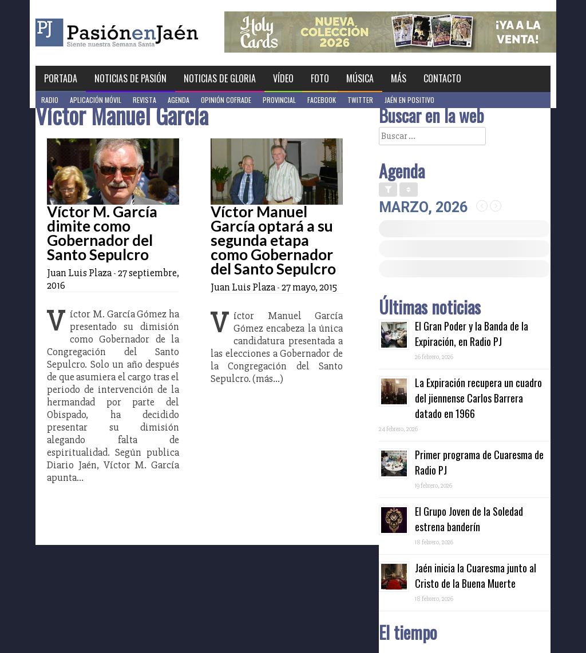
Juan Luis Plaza (79, 272)
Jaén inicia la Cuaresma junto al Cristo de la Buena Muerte (475, 575)
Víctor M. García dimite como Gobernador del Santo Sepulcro (102, 233)
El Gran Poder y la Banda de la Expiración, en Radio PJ (471, 333)
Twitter (360, 100)
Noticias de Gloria (220, 78)
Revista (144, 100)
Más (398, 78)
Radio (49, 100)
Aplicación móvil (95, 100)
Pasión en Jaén (147, 32)
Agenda (178, 100)
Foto (320, 78)
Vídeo (283, 78)
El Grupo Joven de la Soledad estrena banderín (469, 519)
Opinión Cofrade (226, 100)
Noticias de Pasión (130, 78)
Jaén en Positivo (409, 100)
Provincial (279, 100)
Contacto (442, 78)
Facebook (321, 100)
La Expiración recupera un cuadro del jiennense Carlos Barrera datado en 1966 (478, 398)
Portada (60, 78)
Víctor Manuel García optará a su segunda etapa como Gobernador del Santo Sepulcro (273, 240)
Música (360, 78)
